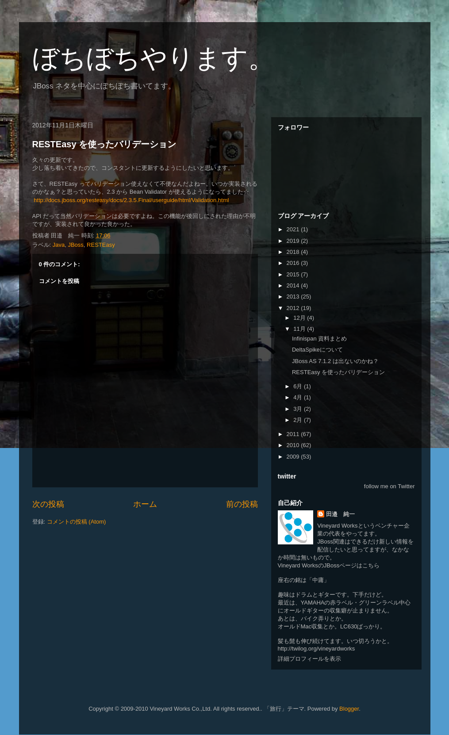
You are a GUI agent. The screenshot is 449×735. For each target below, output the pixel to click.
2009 (294, 456)
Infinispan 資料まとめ (319, 338)
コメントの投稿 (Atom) (76, 521)
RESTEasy (101, 244)
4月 (298, 397)
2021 (294, 229)
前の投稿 (242, 504)
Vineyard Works (337, 525)
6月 (298, 386)
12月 (300, 317)
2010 (294, 445)
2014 (294, 285)
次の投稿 (48, 504)
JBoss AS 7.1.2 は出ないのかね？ (335, 361)
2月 (298, 420)
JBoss (75, 244)
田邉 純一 (340, 514)
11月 (300, 328)
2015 (294, 274)
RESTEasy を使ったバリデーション (104, 144)
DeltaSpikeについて (317, 349)
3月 (298, 409)
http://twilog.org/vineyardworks (316, 648)
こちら (371, 565)
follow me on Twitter (389, 486)
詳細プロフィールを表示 (309, 658)
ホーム (145, 504)
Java (59, 244)
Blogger (349, 708)
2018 (294, 252)
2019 (294, 240)
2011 (294, 434)
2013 (294, 296)
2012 (294, 308)
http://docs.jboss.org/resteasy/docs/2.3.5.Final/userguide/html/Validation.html (131, 200)
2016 (294, 263)
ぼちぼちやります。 (153, 58)
